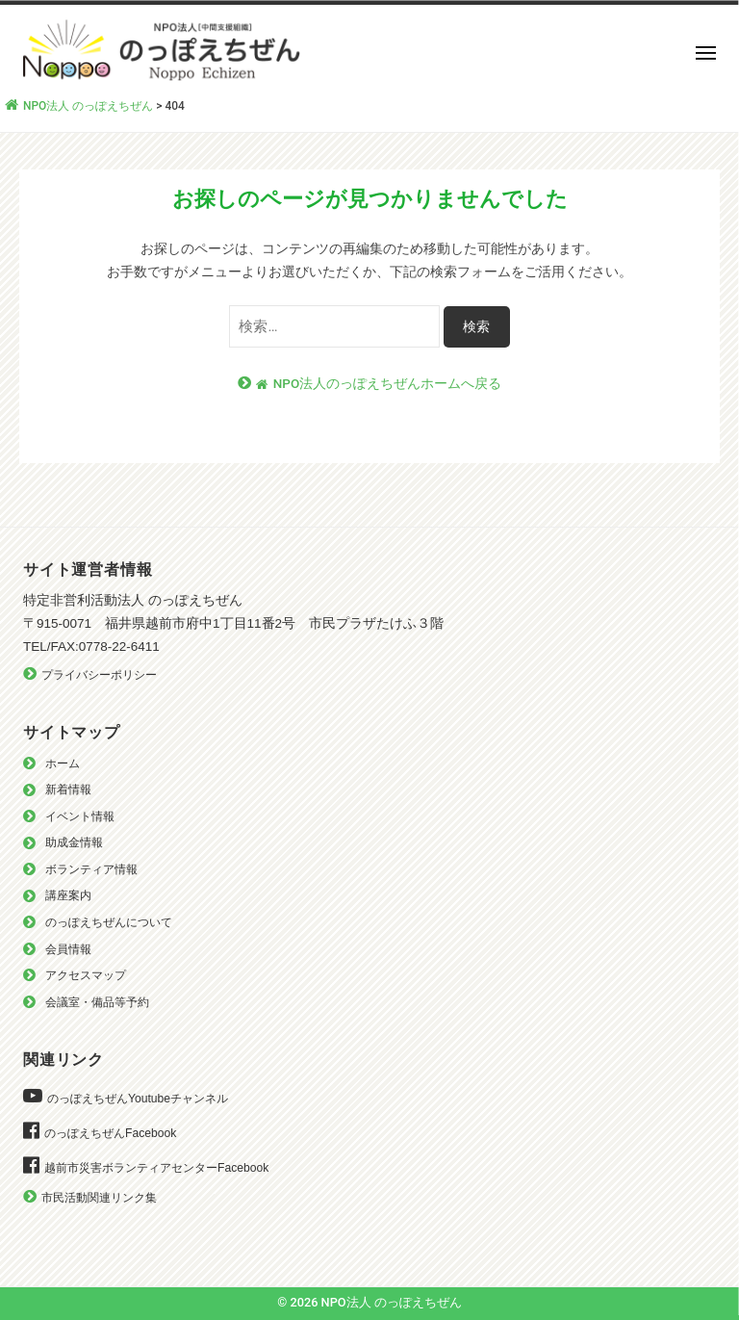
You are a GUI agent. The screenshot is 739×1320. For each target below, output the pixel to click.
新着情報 (68, 789)
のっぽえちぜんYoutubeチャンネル (137, 1098)
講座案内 (68, 895)
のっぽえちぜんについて (108, 922)
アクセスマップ (85, 975)
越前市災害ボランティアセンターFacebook (156, 1168)
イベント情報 (80, 816)
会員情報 (68, 949)
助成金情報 (74, 842)
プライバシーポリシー (99, 675)
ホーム (62, 763)
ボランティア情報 (91, 869)
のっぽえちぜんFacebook (110, 1133)
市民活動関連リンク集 (99, 1197)
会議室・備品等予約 (97, 1002)
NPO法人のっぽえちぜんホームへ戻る (379, 383)
